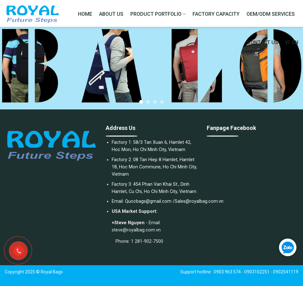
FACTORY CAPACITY (216, 14)
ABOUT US (111, 14)
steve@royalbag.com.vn (136, 230)
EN (295, 42)
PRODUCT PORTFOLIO (158, 14)
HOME (85, 14)
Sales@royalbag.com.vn (199, 201)
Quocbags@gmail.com (148, 201)
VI (287, 42)
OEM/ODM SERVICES (271, 14)
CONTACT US (262, 42)
